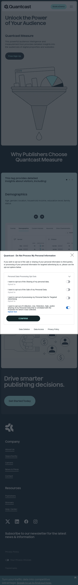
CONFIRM (23, 301)
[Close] (73, 273)
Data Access (39, 312)
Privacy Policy (53, 312)
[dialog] (39, 293)
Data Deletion (24, 312)
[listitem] (39, 294)
